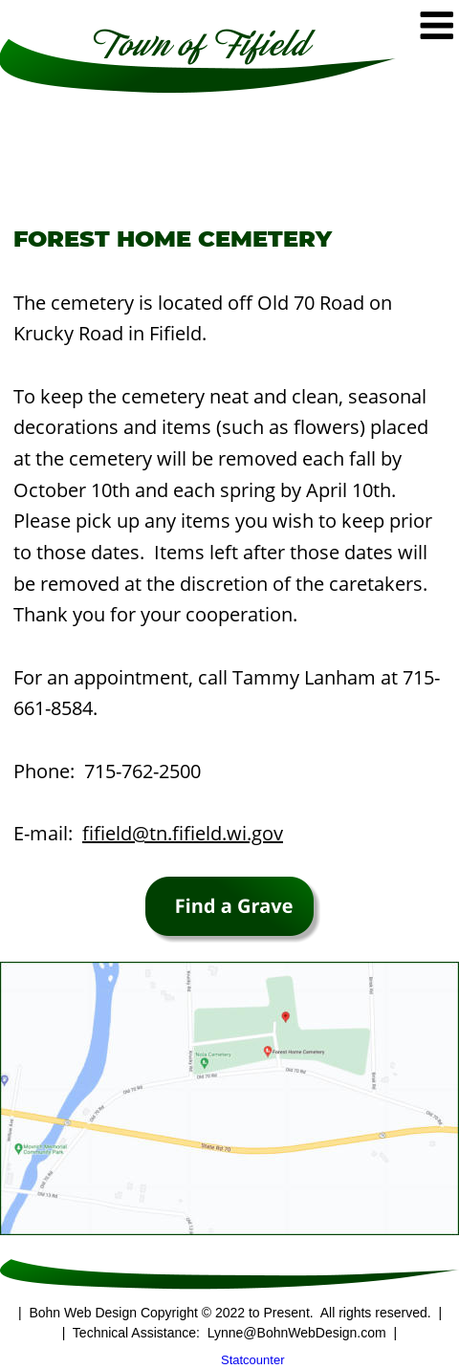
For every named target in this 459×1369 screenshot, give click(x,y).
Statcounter (253, 1360)
